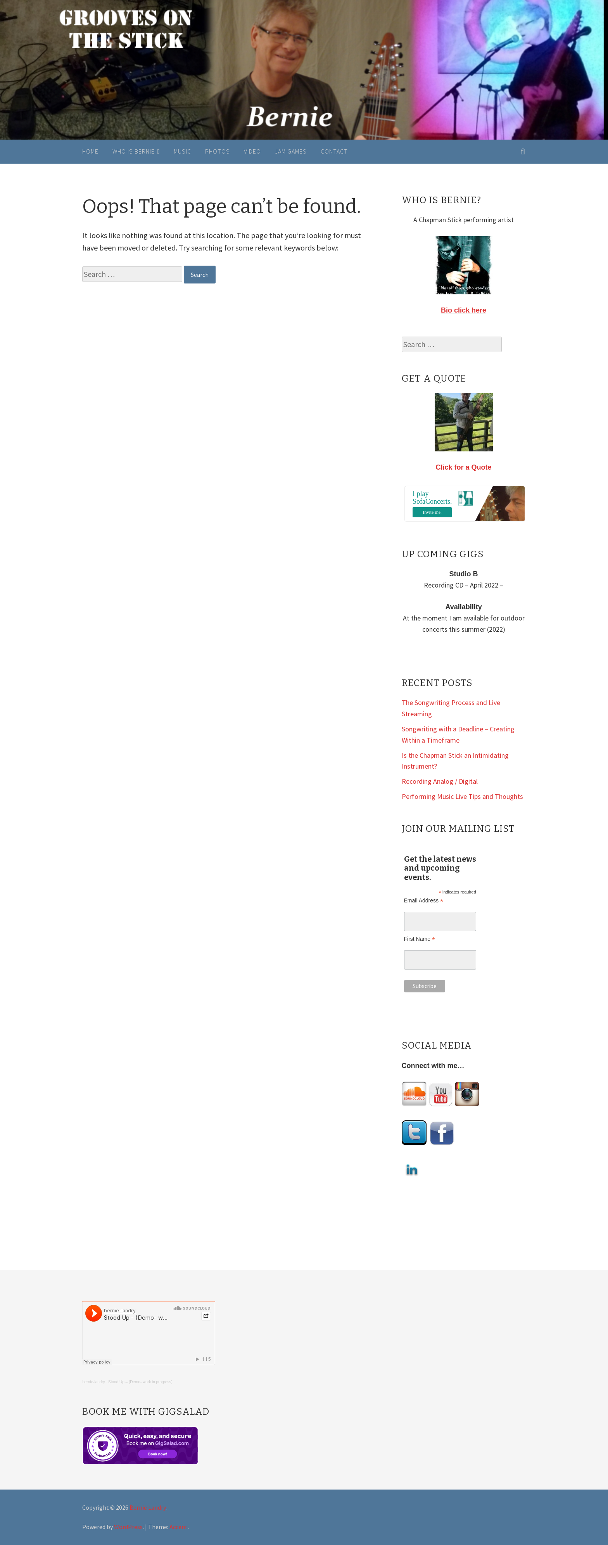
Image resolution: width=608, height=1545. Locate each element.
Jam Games (291, 151)
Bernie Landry (148, 1507)
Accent (178, 1527)
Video (252, 151)
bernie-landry (93, 1382)
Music (182, 151)
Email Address (424, 900)
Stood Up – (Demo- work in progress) (140, 1382)
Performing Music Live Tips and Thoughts (462, 796)
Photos (217, 151)
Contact (334, 151)
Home (90, 151)
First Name (419, 939)
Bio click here (463, 310)
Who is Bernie (133, 151)
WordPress (128, 1527)
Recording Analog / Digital (440, 781)
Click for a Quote (464, 467)
